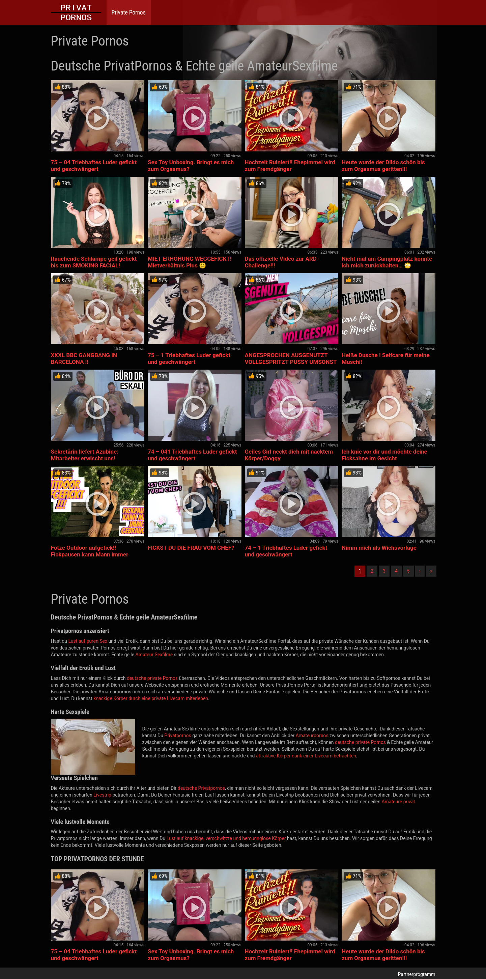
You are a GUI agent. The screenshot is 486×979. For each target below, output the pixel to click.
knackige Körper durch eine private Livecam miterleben (150, 698)
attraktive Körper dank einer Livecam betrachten (306, 755)
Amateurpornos (312, 735)
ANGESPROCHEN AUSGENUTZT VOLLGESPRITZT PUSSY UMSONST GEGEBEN (291, 362)
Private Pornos (129, 12)
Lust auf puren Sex (87, 641)
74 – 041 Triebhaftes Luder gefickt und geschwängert (192, 455)
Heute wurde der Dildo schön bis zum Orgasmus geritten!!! (383, 165)
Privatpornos (177, 735)
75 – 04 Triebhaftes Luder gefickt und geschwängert (94, 165)
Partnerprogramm (416, 974)
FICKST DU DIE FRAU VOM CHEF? (191, 547)
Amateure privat (398, 801)
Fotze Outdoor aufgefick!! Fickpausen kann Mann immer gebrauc (89, 554)
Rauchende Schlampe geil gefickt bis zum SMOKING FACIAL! (94, 262)
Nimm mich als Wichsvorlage (379, 547)
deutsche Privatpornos (201, 788)
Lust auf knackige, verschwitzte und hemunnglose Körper (226, 838)
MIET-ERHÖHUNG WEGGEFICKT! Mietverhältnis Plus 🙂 (189, 262)
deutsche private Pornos (152, 678)
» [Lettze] (431, 571)
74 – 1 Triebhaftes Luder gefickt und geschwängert (286, 551)
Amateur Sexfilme (154, 654)
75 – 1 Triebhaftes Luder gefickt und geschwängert (189, 358)
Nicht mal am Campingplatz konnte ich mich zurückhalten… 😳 (387, 262)
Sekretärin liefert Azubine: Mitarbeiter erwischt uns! (84, 455)
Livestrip (102, 795)
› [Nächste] (420, 571)
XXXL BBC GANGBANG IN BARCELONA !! (84, 358)
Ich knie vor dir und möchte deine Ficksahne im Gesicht (384, 455)
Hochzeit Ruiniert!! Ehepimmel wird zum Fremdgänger (290, 165)
